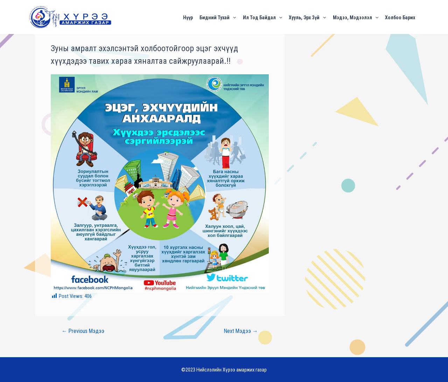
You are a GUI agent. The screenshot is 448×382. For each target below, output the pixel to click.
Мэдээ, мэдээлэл (355, 17)
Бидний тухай (218, 17)
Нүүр (188, 17)
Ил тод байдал (262, 17)
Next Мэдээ (241, 331)
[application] (233, 17)
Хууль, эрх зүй (307, 17)
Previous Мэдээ (83, 331)
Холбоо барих (400, 17)
